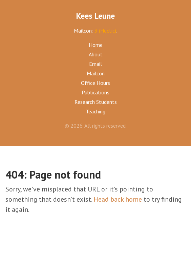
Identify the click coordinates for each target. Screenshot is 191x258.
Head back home (117, 199)
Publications (95, 92)
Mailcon (83, 30)
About (96, 54)
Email (95, 63)
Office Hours (95, 82)
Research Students (96, 101)
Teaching (95, 111)
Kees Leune (95, 16)
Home (96, 44)
